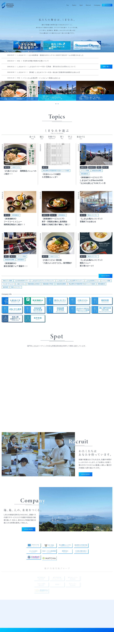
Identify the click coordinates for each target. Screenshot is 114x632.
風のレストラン (92, 219)
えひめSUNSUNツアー (21, 282)
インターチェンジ (8, 285)
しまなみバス (61, 282)
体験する (83, 171)
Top (67, 5)
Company (97, 5)
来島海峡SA (84, 177)
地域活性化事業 (96, 174)
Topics (74, 5)
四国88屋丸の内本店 (33, 285)
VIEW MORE (105, 277)
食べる (7, 171)
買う (99, 171)
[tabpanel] (19, 93)
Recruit (88, 5)
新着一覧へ (106, 66)
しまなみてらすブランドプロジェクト (43, 282)
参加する (92, 171)
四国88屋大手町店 (48, 285)
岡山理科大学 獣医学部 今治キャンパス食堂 (56, 174)
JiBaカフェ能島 (7, 282)
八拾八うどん (16, 171)
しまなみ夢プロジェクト (75, 282)
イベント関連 (85, 174)
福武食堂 (5, 288)
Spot (81, 5)
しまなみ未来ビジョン (92, 282)
